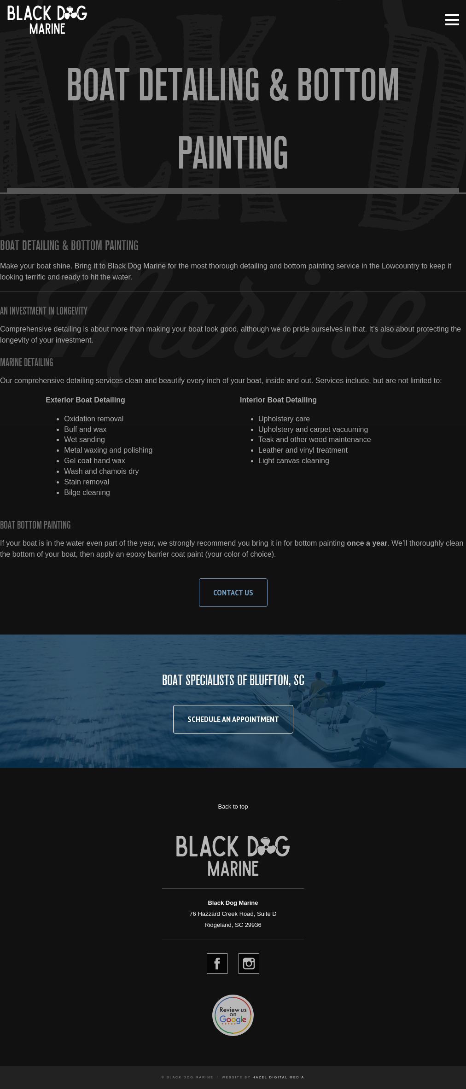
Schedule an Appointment (233, 719)
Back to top (233, 806)
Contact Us (233, 592)
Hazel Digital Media (278, 1077)
